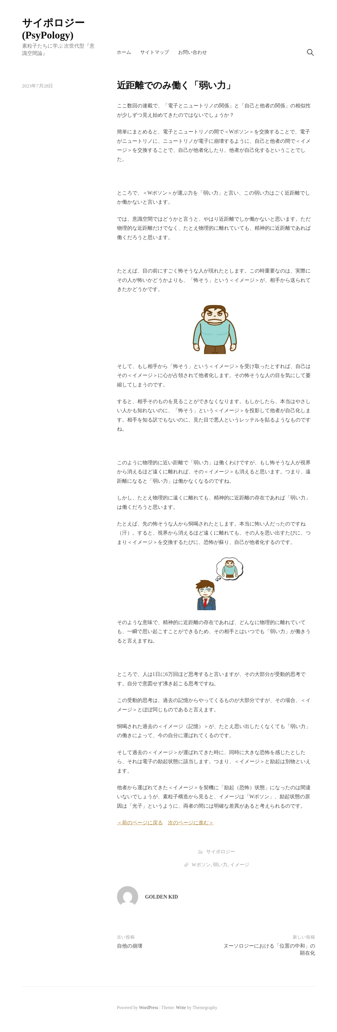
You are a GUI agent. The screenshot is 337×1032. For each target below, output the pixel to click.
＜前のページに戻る (140, 822)
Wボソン (201, 864)
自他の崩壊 (129, 946)
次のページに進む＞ (191, 822)
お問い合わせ (192, 52)
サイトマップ (154, 52)
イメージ (239, 864)
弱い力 (220, 864)
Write (181, 1007)
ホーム (124, 52)
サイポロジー (220, 851)
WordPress (148, 1007)
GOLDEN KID (161, 897)
